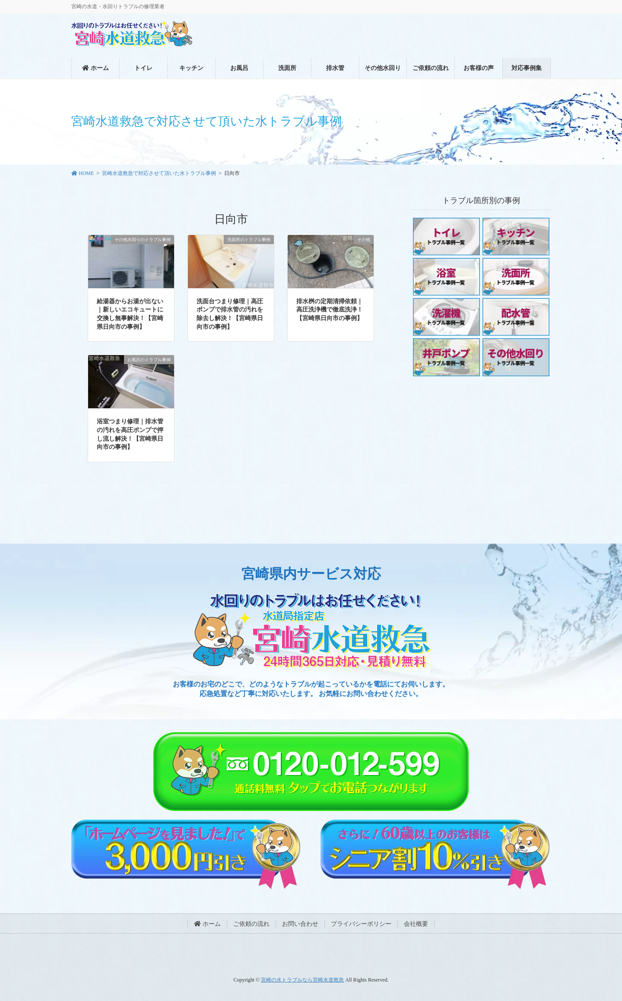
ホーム (207, 924)
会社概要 (416, 924)
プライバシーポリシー (361, 924)
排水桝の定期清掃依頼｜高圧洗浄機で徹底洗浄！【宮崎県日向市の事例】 (329, 309)
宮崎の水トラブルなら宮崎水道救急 (302, 980)
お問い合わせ (300, 924)
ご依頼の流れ (251, 924)
